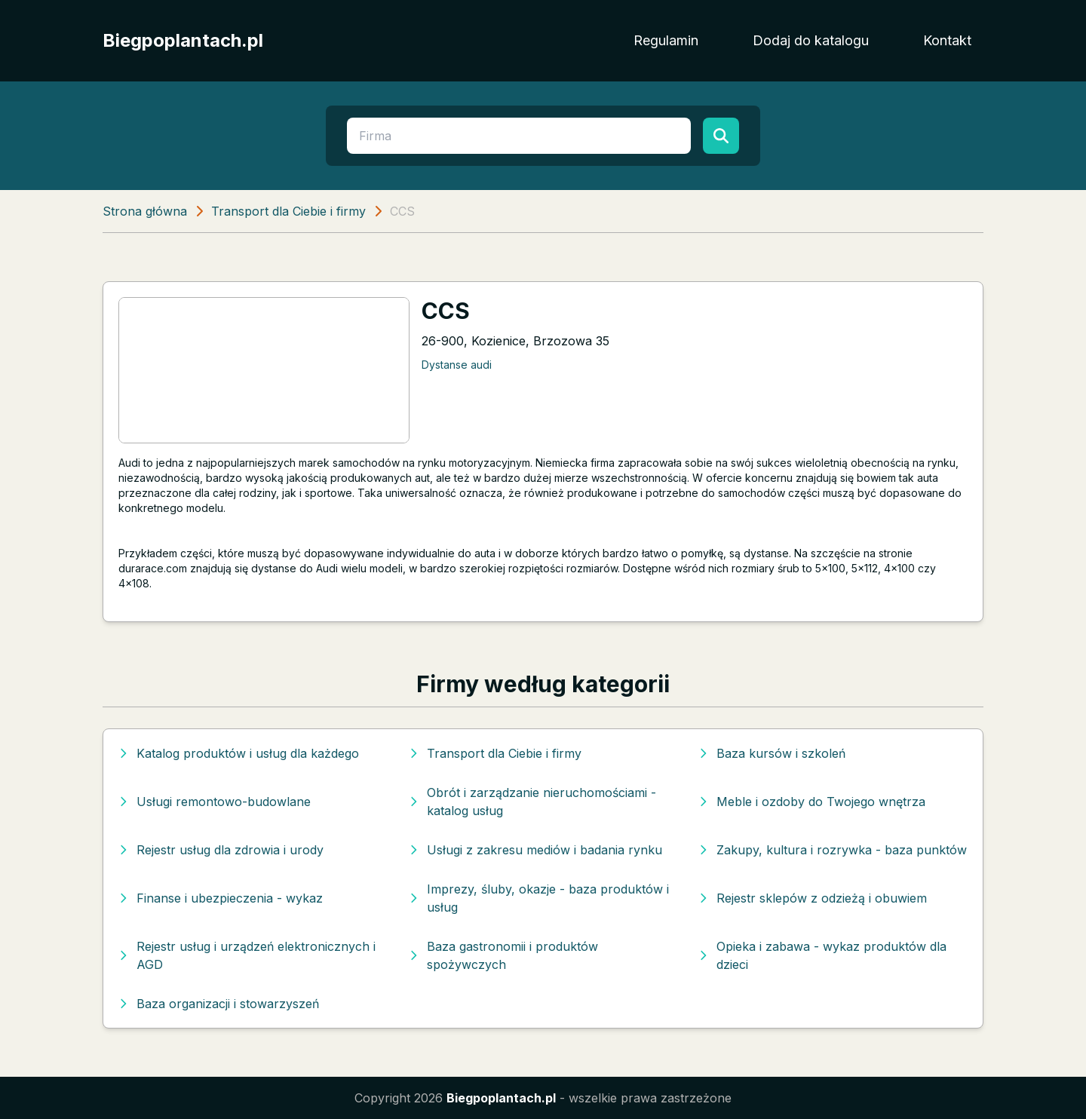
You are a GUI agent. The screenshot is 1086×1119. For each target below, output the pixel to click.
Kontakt (947, 40)
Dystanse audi (457, 364)
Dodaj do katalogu (811, 40)
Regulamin (666, 40)
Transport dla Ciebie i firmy (288, 211)
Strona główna (145, 211)
